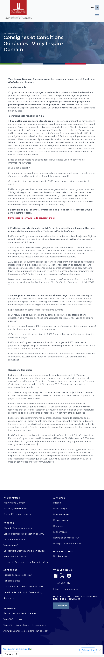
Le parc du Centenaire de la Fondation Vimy (26, 562)
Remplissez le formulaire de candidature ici (31, 218)
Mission (57, 502)
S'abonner (61, 605)
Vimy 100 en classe (13, 619)
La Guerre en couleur (14, 539)
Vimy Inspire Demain (14, 502)
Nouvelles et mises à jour (66, 537)
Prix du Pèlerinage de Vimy (17, 514)
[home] (18, 11)
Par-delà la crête (12, 580)
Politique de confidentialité (67, 543)
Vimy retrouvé (11, 545)
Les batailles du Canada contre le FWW (23, 586)
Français (9, 654)
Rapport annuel (61, 520)
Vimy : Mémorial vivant (15, 556)
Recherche (9, 598)
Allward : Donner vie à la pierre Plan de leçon (26, 631)
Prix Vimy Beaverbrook (15, 508)
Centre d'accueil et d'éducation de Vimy (24, 534)
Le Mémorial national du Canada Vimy (23, 592)
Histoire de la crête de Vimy (18, 575)
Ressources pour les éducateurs (20, 613)
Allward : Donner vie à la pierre (19, 528)
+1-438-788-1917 (61, 583)
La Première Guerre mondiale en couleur (24, 551)
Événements (60, 532)
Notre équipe (60, 508)
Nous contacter (61, 514)
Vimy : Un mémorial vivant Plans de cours (25, 625)
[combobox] (11, 654)
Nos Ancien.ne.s (61, 556)
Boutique (58, 526)
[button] (95, 14)
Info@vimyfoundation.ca (65, 589)
